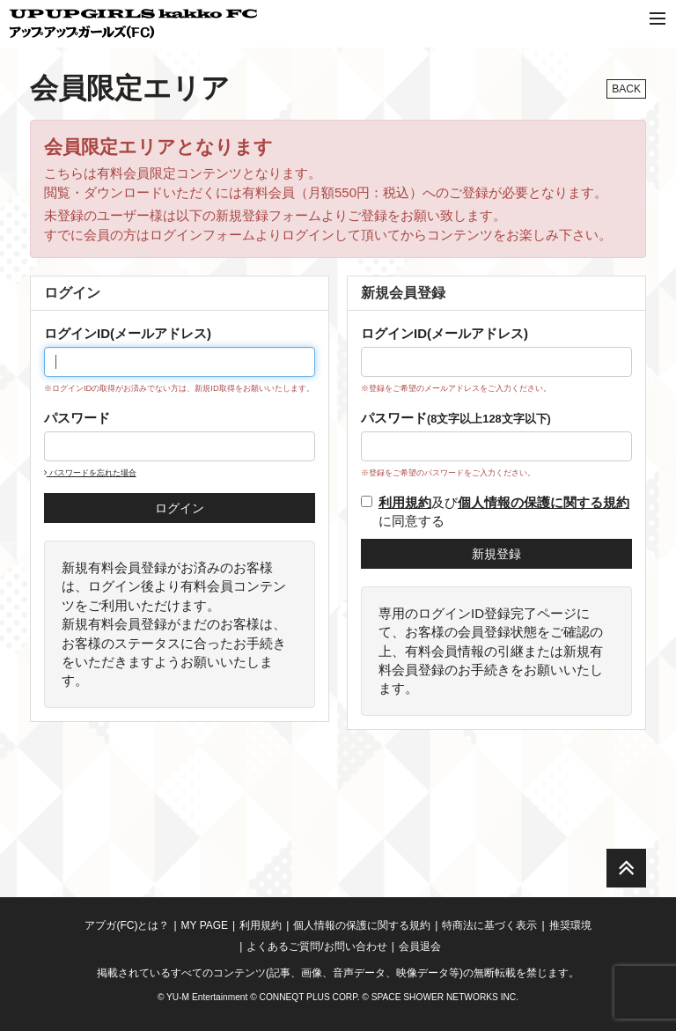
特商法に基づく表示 (489, 925)
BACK (626, 89)
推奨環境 (570, 925)
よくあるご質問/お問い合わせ (316, 946)
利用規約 (260, 925)
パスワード (77, 417)
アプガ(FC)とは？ (126, 925)
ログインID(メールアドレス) (127, 333)
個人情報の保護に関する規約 (361, 925)
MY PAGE (205, 925)
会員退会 (420, 946)
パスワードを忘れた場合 (90, 472)
